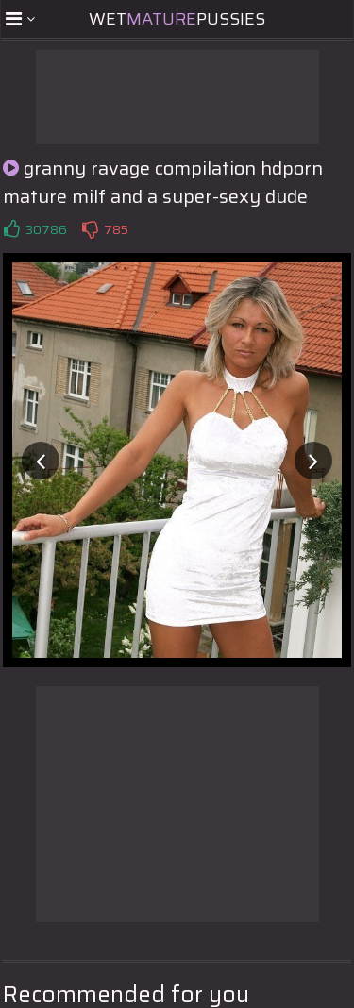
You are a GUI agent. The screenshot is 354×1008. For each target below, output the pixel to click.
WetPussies (177, 19)
